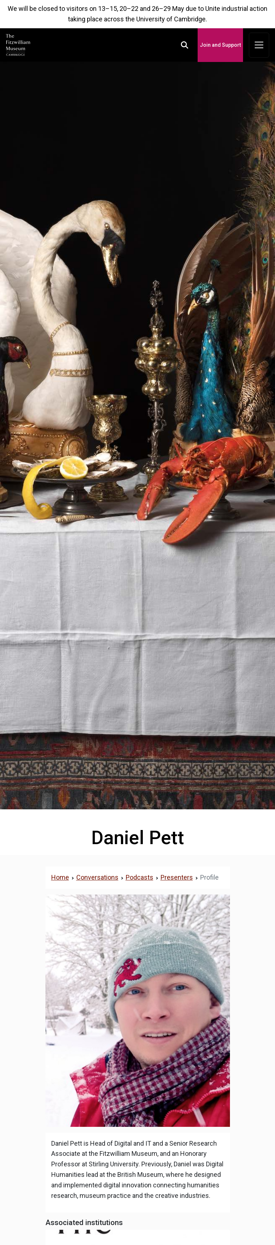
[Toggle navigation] (259, 45)
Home (60, 877)
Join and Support (220, 45)
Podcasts (139, 877)
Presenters (177, 877)
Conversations (97, 877)
